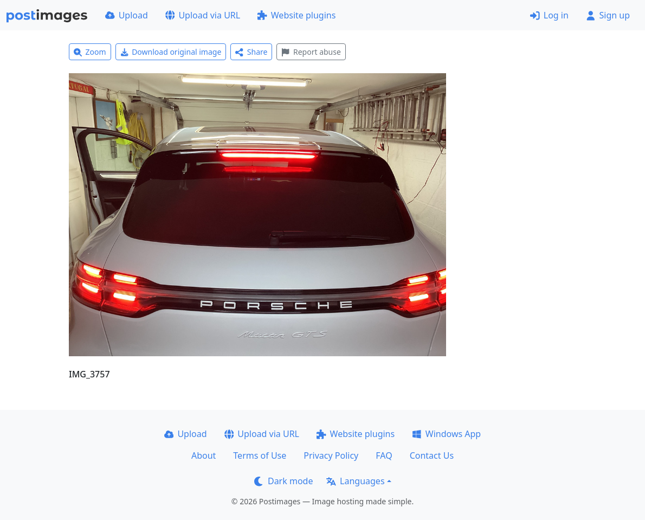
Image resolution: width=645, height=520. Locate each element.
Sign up (608, 15)
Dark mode (283, 481)
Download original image (171, 52)
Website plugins (296, 15)
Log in (549, 15)
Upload (126, 15)
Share (251, 52)
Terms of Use (259, 455)
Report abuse (310, 52)
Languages (355, 481)
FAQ (384, 455)
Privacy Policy (331, 455)
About (203, 455)
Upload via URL (202, 15)
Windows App (446, 434)
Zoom (90, 52)
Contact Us (432, 455)
